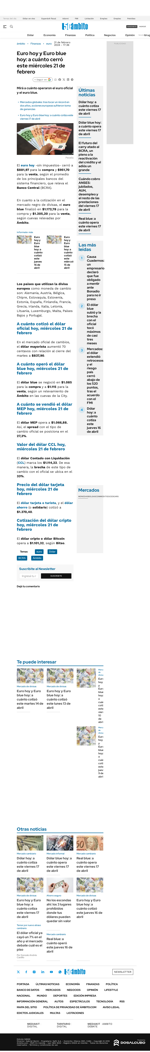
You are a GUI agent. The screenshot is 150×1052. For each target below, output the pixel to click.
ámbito (21, 43)
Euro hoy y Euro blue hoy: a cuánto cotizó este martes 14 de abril (30, 699)
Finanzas (70, 35)
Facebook (26, 971)
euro (49, 43)
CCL (21, 463)
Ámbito (37, 558)
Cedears (114, 496)
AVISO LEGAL (111, 1007)
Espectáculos (80, 1001)
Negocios (110, 35)
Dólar (30, 35)
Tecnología (104, 1001)
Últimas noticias (47, 984)
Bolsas (92, 496)
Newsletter (142, 35)
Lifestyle (111, 990)
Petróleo (131, 18)
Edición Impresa (85, 995)
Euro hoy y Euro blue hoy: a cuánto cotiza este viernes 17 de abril (29, 908)
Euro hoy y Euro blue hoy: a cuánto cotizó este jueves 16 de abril (38, 252)
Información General (32, 1001)
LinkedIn (42, 971)
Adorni (65, 18)
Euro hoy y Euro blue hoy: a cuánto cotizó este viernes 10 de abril (102, 700)
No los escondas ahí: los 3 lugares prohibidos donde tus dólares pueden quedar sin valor (59, 910)
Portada (23, 984)
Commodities (102, 496)
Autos (58, 1001)
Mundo (42, 995)
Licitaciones (75, 1013)
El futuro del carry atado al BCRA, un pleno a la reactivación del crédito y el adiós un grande (90, 156)
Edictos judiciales (30, 1013)
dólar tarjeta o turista (38, 503)
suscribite (132, 26)
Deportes (60, 995)
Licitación (89, 18)
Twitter (18, 972)
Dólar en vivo (29, 18)
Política (89, 35)
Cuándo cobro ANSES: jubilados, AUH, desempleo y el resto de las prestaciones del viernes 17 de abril (89, 194)
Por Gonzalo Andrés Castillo (27, 956)
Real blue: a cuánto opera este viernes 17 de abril (90, 224)
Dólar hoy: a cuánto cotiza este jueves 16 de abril (94, 420)
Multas (55, 1013)
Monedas (83, 496)
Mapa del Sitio (27, 1007)
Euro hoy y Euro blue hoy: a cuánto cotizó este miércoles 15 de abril (70, 252)
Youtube (51, 972)
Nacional (23, 995)
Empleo (103, 18)
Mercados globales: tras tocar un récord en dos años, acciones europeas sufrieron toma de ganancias (45, 105)
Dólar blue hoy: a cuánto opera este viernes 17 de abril (90, 128)
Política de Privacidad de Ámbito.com (69, 1007)
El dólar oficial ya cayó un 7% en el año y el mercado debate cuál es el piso (30, 941)
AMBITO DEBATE (100, 1025)
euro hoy (27, 165)
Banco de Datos (28, 990)
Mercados (53, 990)
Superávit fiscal (48, 18)
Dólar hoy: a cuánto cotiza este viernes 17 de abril (90, 108)
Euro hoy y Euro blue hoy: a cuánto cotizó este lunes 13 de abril (59, 699)
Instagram (34, 971)
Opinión (130, 35)
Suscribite (56, 576)
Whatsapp (60, 971)
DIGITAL (34, 1025)
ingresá (142, 26)
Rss (122, 1001)
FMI (76, 18)
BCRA (22, 558)
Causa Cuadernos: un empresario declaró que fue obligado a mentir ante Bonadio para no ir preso (95, 278)
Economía (50, 35)
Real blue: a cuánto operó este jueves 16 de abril (60, 945)
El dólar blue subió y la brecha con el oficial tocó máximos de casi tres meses (94, 324)
